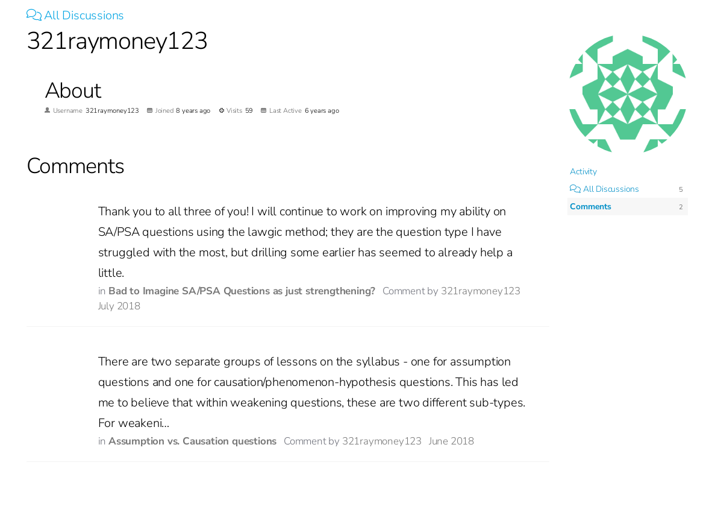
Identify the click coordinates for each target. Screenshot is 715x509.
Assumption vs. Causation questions (192, 441)
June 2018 (451, 441)
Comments (590, 206)
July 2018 (119, 306)
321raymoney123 (480, 291)
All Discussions (76, 15)
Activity (583, 171)
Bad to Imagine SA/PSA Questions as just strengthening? (241, 291)
